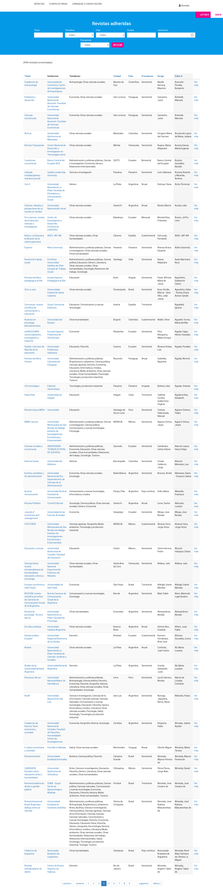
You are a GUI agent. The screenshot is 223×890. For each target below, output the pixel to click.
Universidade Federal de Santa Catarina (55, 292)
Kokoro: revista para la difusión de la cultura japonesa (34, 238)
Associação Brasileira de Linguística (53, 853)
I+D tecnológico (31, 386)
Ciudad (130, 30)
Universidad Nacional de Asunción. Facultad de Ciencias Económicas (56, 103)
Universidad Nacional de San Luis (55, 698)
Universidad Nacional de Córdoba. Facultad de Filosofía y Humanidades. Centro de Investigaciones (56, 732)
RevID (27, 695)
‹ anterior (79, 883)
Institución (163, 30)
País (98, 30)
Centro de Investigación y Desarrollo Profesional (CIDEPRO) (54, 223)
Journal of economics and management (31, 515)
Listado (204, 14)
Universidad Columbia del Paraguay (53, 361)
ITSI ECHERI (30, 524)
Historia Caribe (31, 461)
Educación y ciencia (33, 548)
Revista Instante (32, 756)
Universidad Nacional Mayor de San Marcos (56, 680)
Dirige (160, 76)
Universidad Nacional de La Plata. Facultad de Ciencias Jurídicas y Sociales (56, 653)
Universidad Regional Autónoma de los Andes (57, 638)
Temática (69, 30)
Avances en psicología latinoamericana (32, 322)
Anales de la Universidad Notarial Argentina (34, 668)
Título (37, 30)
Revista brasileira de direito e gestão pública (34, 786)
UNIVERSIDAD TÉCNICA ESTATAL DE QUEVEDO (56, 449)
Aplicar (117, 45)
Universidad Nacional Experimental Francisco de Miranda (53, 569)
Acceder (184, 5)
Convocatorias (58, 4)
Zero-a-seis (30, 289)
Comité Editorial (55, 503)
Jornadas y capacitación (87, 4)
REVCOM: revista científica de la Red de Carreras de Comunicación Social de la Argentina (34, 599)
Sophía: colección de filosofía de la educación (34, 349)
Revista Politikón (32, 503)
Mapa (218, 14)
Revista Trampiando (34, 145)
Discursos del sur (32, 677)
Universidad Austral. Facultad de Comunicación (57, 494)
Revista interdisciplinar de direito (33, 868)
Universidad (53, 410)
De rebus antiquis (32, 626)
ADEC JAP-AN (54, 235)
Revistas (39, 4)
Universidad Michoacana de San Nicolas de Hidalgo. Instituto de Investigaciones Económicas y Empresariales (57, 431)
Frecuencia (86, 40)
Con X (27, 184)
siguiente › (144, 883)
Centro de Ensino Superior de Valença (55, 868)
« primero (66, 883)
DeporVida (29, 395)
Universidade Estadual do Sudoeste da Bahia (56, 804)
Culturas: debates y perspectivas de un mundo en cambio (33, 208)
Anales (27, 647)
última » (157, 883)
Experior (28, 247)
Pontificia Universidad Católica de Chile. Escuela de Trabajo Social (56, 265)
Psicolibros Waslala (56, 747)
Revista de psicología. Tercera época (33, 614)
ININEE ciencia (31, 422)
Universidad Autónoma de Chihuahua (54, 771)
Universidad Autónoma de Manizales (54, 136)
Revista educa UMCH (34, 410)
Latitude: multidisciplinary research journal (32, 175)
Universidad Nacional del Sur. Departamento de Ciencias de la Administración (56, 479)
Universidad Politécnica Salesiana (53, 349)
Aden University (55, 247)
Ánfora (27, 133)
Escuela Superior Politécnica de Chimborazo (55, 334)
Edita (179, 76)
